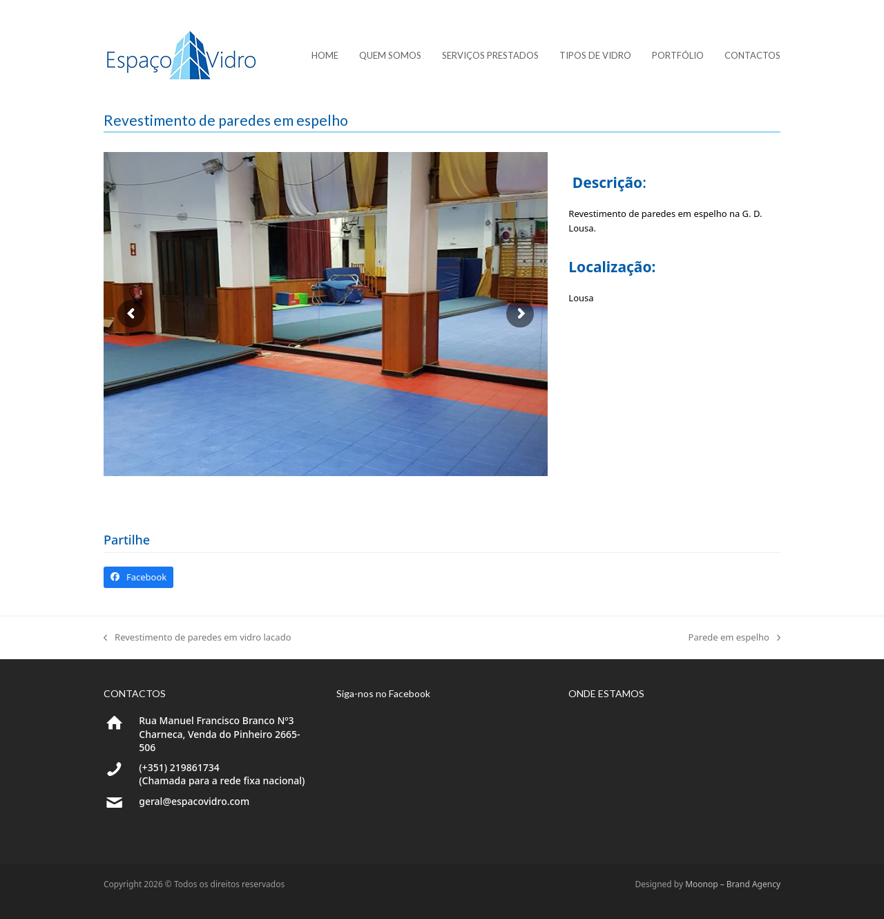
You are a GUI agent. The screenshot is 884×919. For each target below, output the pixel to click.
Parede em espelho (734, 638)
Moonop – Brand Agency (732, 884)
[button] (138, 577)
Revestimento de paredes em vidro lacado (197, 638)
